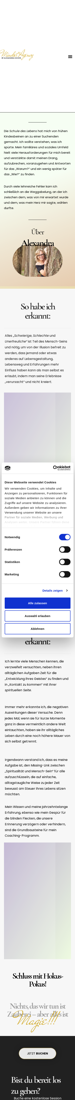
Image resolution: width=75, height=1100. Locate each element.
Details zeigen (52, 590)
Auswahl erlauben (37, 615)
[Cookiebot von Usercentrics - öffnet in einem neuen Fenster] (53, 468)
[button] (70, 56)
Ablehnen (37, 628)
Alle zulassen (37, 603)
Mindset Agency (17, 54)
